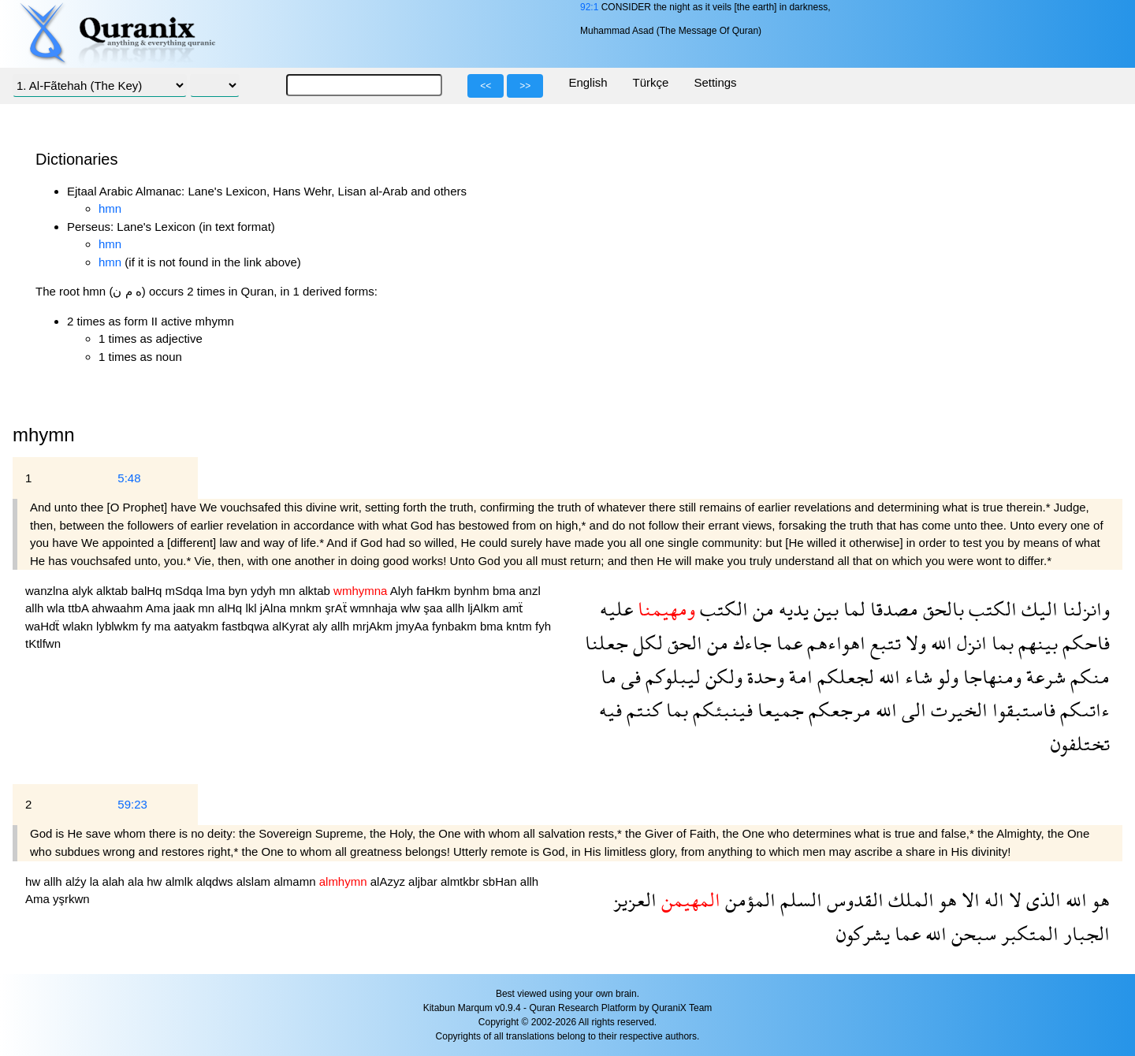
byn (240, 590)
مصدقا (891, 608)
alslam (255, 881)
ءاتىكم (1082, 709)
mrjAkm (374, 626)
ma (163, 626)
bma (506, 590)
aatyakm (197, 626)
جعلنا (606, 642)
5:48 (128, 478)
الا (968, 899)
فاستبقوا (1021, 709)
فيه (610, 709)
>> (524, 85)
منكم (1088, 676)
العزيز (635, 899)
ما (608, 676)
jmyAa (414, 626)
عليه (616, 608)
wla (58, 608)
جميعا (778, 709)
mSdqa (186, 590)
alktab (113, 590)
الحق (682, 642)
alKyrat (293, 626)
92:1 (589, 7)
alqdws (216, 881)
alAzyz (389, 881)
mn (289, 590)
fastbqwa (246, 626)
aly (321, 626)
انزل (969, 642)
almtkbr (461, 881)
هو (1098, 899)
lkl (252, 608)
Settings (715, 82)
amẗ (512, 608)
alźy (77, 881)
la (96, 881)
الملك (909, 899)
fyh (543, 626)
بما (1000, 642)
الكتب (990, 608)
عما (787, 642)
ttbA (79, 608)
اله (992, 899)
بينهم (1036, 642)
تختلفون (1080, 743)
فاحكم (1084, 642)
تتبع (883, 642)
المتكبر (1027, 933)
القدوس (853, 899)
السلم (799, 899)
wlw (411, 608)
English (587, 82)
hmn (110, 208)
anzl (530, 590)
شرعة (1044, 676)
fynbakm (456, 626)
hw (34, 881)
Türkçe (651, 82)
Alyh (403, 590)
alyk (84, 590)
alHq (231, 608)
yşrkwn (71, 898)
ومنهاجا (990, 676)
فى (628, 676)
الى (911, 709)
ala (137, 881)
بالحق (941, 608)
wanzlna (48, 590)
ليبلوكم (671, 676)
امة (798, 676)
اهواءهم (833, 642)
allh (36, 608)
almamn (296, 881)
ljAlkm (484, 608)
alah (115, 881)
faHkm (435, 590)
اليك (1037, 608)
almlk (181, 881)
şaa (434, 608)
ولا (913, 642)
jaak (186, 608)
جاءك (750, 642)
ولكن (721, 676)
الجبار (1084, 933)
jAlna (275, 608)
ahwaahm (118, 608)
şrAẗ (337, 608)
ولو (945, 676)
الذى (1041, 899)
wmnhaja (375, 608)
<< (485, 85)
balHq (148, 590)
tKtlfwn (43, 643)
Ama (159, 608)
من (761, 608)
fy (148, 626)
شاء (916, 676)
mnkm (307, 608)
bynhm (473, 590)
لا (1013, 899)
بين (824, 608)
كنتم (641, 709)
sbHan (501, 881)
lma (217, 590)
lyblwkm (119, 626)
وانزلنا (1084, 608)
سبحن (971, 933)
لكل (645, 642)
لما (852, 608)
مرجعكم (837, 709)
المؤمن (748, 899)
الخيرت (957, 709)
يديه (791, 608)
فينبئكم (720, 709)
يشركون (863, 933)
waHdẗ (44, 626)
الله (939, 642)
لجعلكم (843, 676)
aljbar (424, 881)
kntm (520, 626)
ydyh (265, 590)
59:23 (132, 804)
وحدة (763, 676)
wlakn (80, 626)
